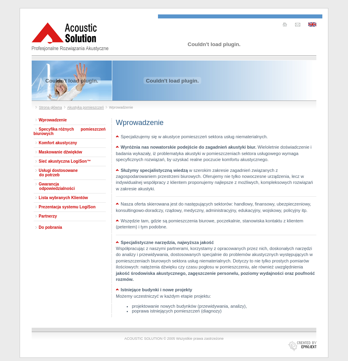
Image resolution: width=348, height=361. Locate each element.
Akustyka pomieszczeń (85, 107)
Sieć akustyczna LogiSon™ (65, 161)
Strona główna (50, 107)
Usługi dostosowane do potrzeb (56, 172)
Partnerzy (48, 216)
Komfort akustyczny (58, 143)
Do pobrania (50, 227)
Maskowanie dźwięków (60, 152)
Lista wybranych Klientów (63, 198)
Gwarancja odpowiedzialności (54, 186)
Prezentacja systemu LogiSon (67, 207)
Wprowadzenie (53, 120)
